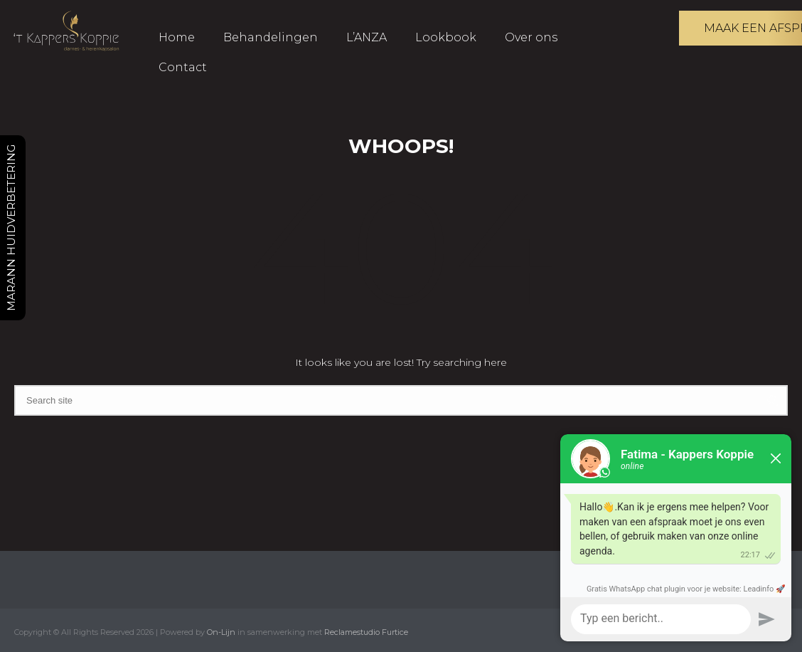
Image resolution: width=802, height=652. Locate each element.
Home (177, 37)
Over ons (531, 37)
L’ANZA (366, 37)
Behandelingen (270, 37)
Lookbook (445, 37)
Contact (183, 67)
